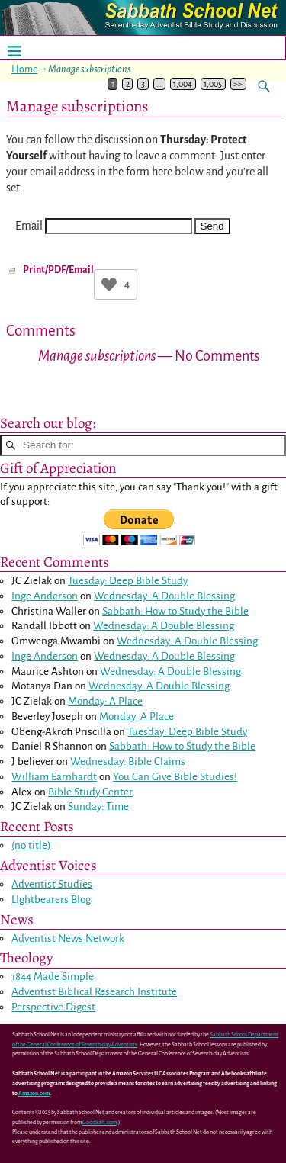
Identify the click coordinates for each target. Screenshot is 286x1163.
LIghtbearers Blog (51, 899)
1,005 (213, 83)
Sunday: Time (98, 806)
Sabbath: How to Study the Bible (175, 611)
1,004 (182, 83)
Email (29, 226)
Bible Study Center (90, 792)
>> (238, 83)
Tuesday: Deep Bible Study (128, 580)
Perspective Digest (53, 1007)
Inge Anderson (44, 596)
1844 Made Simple (52, 976)
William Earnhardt (54, 776)
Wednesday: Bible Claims (127, 761)
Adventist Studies (51, 884)
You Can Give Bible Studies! (175, 776)
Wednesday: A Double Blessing (164, 596)
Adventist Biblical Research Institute (94, 992)
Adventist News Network (67, 938)
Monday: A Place (105, 701)
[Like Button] (109, 284)
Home (24, 69)
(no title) (31, 845)
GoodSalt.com (99, 1123)
